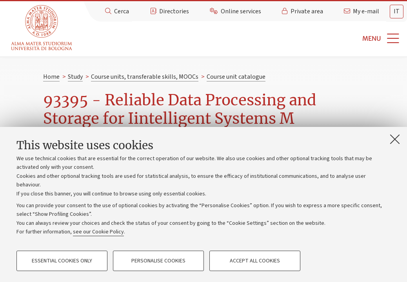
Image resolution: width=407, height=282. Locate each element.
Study (75, 76)
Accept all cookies (255, 261)
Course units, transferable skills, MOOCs (144, 76)
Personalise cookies (158, 261)
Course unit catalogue (236, 76)
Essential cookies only (62, 261)
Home (51, 76)
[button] (240, 38)
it (397, 11)
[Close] (395, 139)
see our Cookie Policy (98, 232)
